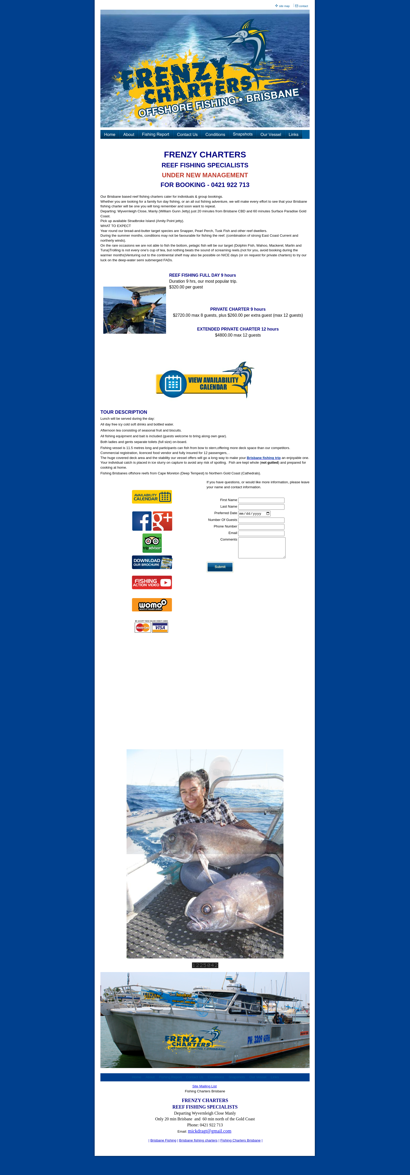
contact (303, 6)
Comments (228, 540)
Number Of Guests (222, 520)
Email (233, 533)
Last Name (228, 506)
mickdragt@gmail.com (209, 1131)
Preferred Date (225, 513)
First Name (228, 500)
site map (284, 6)
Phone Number (225, 527)
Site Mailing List (204, 1086)
